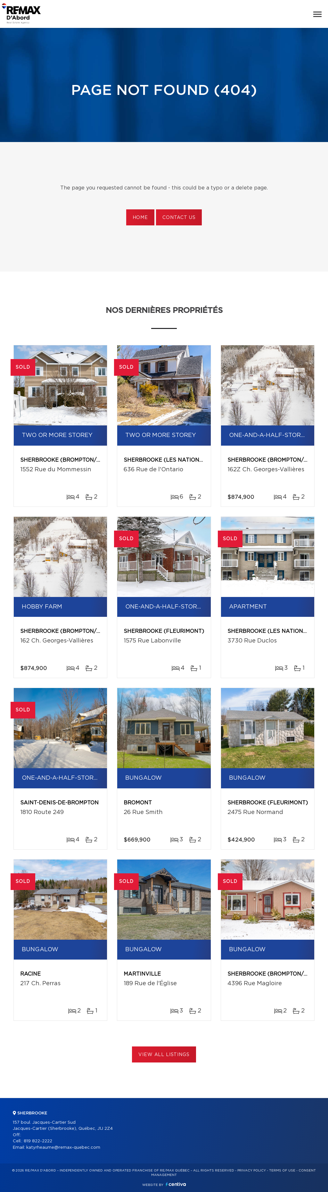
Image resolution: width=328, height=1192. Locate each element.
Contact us (178, 217)
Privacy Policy (251, 1170)
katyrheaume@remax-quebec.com (63, 1148)
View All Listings (163, 1055)
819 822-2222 (38, 1141)
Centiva (176, 1184)
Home (140, 217)
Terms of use (282, 1170)
